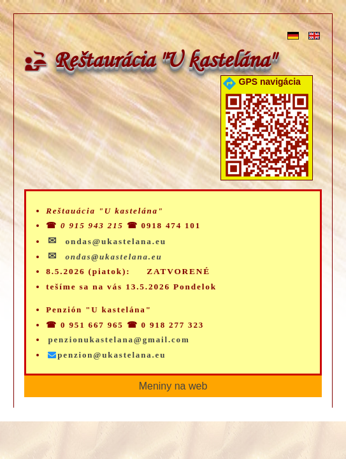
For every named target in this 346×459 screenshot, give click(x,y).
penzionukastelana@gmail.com (118, 339)
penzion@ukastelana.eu (107, 355)
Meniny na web (173, 386)
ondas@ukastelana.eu (113, 256)
